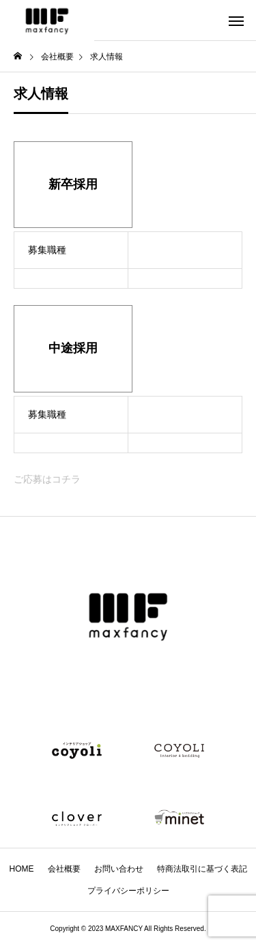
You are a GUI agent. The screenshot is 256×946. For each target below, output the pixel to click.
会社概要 (64, 869)
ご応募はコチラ (47, 479)
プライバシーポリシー (128, 890)
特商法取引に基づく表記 (202, 869)
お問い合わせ (118, 869)
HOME (22, 869)
